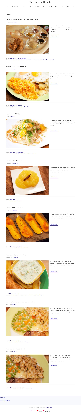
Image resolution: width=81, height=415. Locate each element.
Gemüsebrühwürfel (24, 59)
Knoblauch (36, 59)
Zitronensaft (18, 200)
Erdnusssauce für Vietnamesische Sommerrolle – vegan (22, 19)
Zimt (15, 200)
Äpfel (10, 106)
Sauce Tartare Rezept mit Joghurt (16, 255)
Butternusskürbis (12, 247)
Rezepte (14, 58)
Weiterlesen (54, 36)
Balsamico (11, 153)
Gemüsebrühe (19, 59)
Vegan (17, 58)
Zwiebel (52, 59)
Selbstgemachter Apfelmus (14, 161)
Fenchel (14, 153)
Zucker (28, 106)
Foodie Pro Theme (48, 407)
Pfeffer (16, 106)
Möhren (13, 106)
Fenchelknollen (18, 153)
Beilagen (10, 58)
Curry (10, 59)
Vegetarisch (20, 58)
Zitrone (25, 106)
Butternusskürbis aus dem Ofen (15, 208)
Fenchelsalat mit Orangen (13, 113)
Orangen (25, 153)
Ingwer (33, 59)
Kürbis (18, 247)
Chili (16, 247)
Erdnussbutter (14, 59)
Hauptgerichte (15, 387)
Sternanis (44, 59)
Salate (16, 105)
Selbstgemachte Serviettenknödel (16, 349)
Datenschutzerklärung (5, 400)
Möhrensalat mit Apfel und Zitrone (16, 66)
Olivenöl (22, 153)
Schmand (18, 106)
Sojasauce (41, 59)
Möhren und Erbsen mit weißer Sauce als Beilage (20, 302)
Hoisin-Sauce (30, 59)
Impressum (2, 397)
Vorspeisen (24, 58)
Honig (13, 200)
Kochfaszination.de (40, 2)
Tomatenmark (48, 59)
